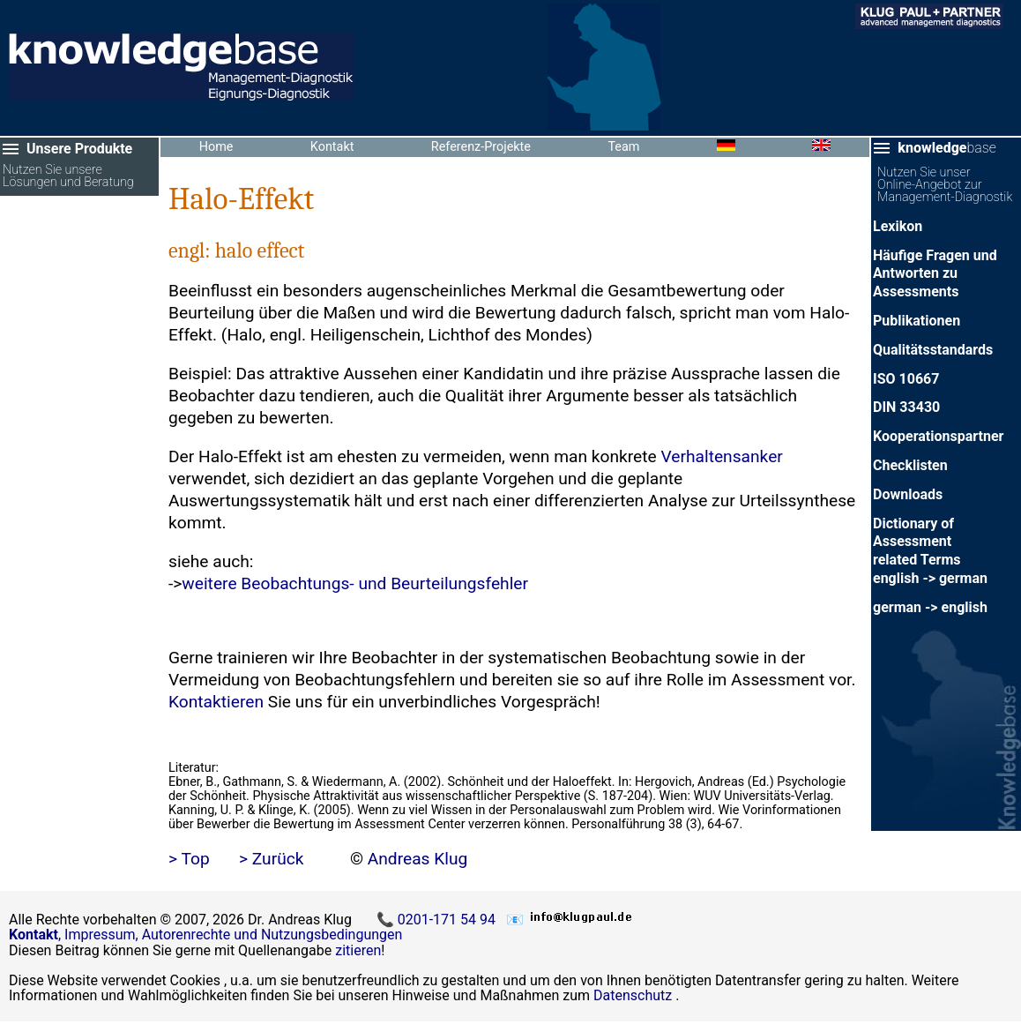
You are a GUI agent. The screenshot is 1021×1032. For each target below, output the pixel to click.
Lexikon (897, 226)
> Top (189, 859)
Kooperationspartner (938, 436)
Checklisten (910, 465)
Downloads (908, 494)
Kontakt (332, 146)
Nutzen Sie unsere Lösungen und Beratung (68, 177)
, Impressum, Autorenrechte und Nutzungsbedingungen (205, 934)
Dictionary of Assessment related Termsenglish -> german (930, 551)
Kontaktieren (216, 702)
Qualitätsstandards (933, 349)
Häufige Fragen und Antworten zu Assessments (935, 274)
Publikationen (916, 320)
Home (216, 146)
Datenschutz (632, 995)
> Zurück (271, 859)
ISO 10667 (906, 378)
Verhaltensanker (721, 456)
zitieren (358, 950)
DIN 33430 (906, 407)
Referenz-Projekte (481, 146)
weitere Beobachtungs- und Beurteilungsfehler (355, 583)
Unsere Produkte (79, 148)
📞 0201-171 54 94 (437, 919)
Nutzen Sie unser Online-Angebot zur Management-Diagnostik (944, 185)
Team (623, 146)
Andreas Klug (418, 859)
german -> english (930, 607)
